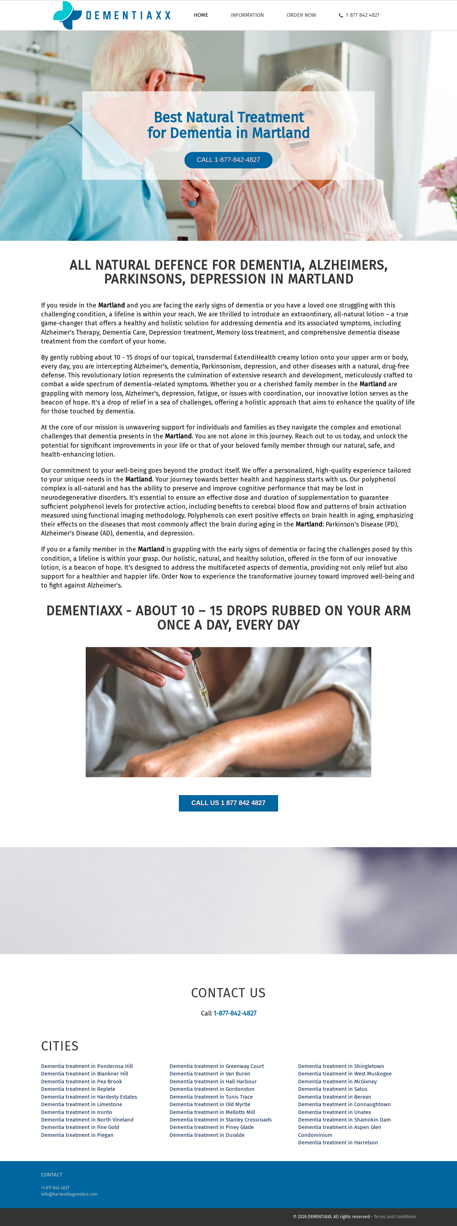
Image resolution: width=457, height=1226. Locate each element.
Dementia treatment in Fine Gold (80, 1127)
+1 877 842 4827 (55, 1187)
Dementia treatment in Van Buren (210, 1073)
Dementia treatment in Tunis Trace (211, 1097)
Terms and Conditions (395, 1216)
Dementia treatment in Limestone (81, 1104)
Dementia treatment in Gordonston (212, 1089)
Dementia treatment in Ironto (76, 1112)
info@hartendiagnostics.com (69, 1194)
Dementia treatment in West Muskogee (345, 1073)
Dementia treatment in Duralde (207, 1135)
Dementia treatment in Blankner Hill (84, 1073)
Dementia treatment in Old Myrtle (210, 1104)
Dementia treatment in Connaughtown (344, 1104)
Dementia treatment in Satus (332, 1089)
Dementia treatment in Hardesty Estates (89, 1097)
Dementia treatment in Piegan (77, 1135)
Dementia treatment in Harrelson (338, 1142)
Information (247, 15)
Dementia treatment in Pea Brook (81, 1081)
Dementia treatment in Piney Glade (212, 1127)
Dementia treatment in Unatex (334, 1112)
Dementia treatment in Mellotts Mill (212, 1112)
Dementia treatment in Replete (78, 1089)
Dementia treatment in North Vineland (87, 1119)
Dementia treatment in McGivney (337, 1081)
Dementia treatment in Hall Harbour (213, 1081)
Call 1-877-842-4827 (228, 159)
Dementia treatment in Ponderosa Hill (87, 1066)
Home (201, 15)
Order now (301, 15)
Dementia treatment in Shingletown (341, 1066)
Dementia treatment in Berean (334, 1097)
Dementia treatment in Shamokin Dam (344, 1119)
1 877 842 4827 (359, 15)
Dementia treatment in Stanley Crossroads (221, 1119)
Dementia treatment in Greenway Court (217, 1066)
